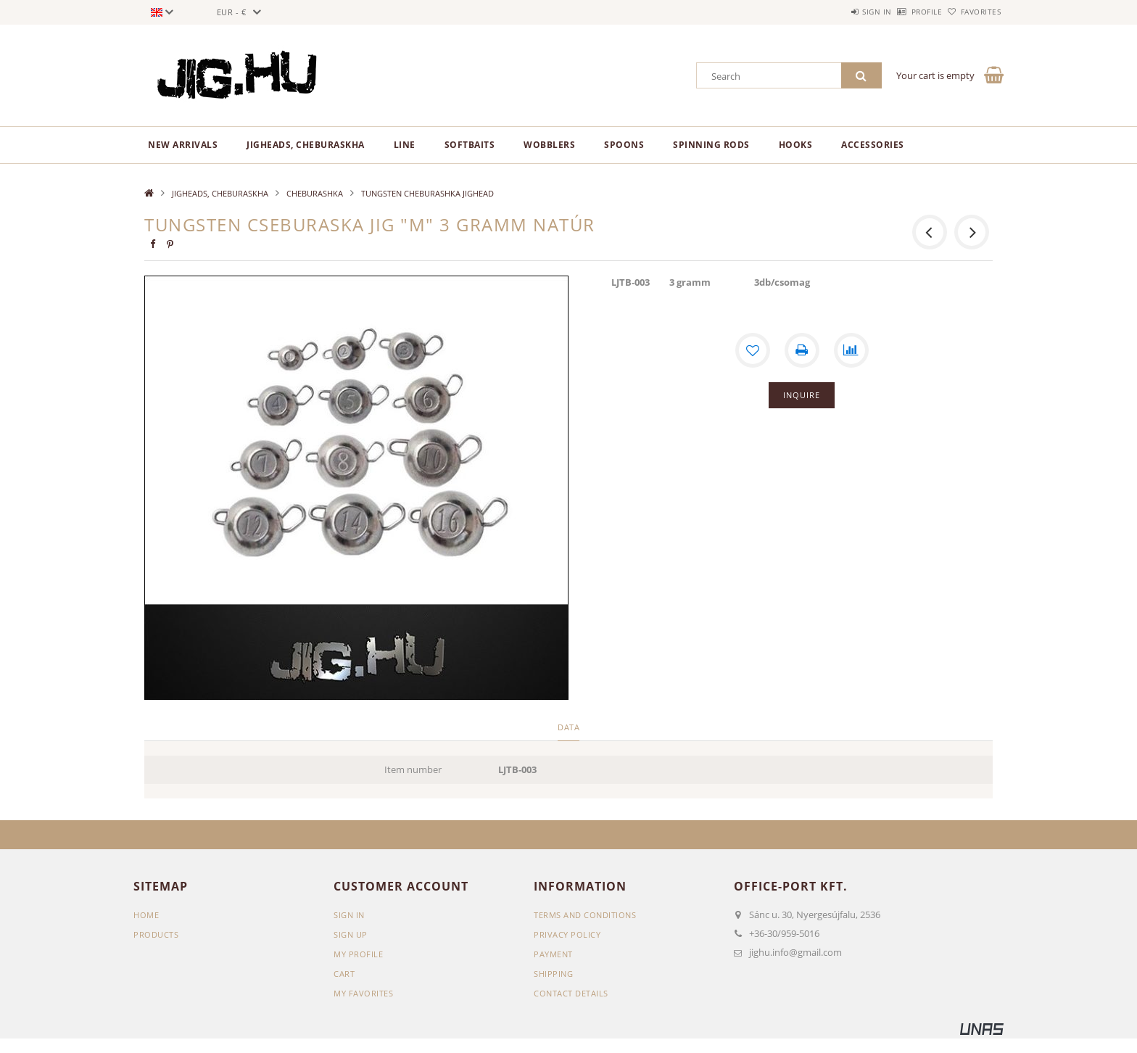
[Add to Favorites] (752, 350)
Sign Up (351, 934)
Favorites (973, 12)
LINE (404, 145)
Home (146, 914)
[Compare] (851, 350)
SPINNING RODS (711, 145)
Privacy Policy (567, 934)
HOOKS (796, 145)
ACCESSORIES (872, 145)
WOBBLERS (549, 145)
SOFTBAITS (470, 145)
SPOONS (624, 145)
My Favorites (363, 993)
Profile (903, 12)
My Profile (358, 954)
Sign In (349, 914)
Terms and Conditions (585, 914)
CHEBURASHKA (314, 193)
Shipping (553, 973)
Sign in (837, 12)
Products (155, 934)
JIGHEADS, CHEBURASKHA (306, 145)
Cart (344, 973)
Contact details (571, 993)
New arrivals (183, 145)
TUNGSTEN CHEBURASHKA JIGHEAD (427, 193)
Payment (553, 954)
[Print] (802, 350)
